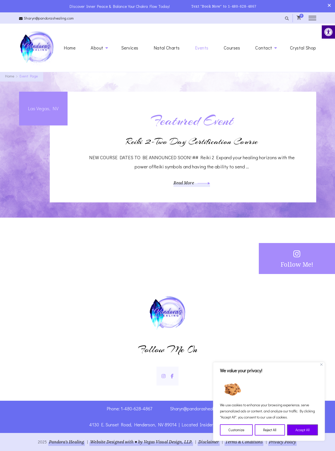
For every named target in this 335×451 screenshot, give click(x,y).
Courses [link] (232, 48)
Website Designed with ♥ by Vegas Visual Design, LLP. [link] (141, 442)
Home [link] (69, 48)
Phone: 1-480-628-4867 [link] (129, 409)
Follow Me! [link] (297, 258)
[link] (328, 32)
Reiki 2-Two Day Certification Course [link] (192, 141)
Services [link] (129, 48)
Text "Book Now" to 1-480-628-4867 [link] (224, 6)
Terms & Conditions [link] (244, 442)
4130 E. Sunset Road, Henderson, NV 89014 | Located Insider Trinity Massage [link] (167, 425)
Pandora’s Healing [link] (66, 442)
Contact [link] (263, 48)
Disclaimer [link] (208, 442)
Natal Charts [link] (167, 48)
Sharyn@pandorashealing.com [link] (49, 18)
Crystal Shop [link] (303, 48)
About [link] (97, 48)
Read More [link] (191, 183)
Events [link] (202, 48)
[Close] (321, 364)
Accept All (302, 429)
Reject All (269, 429)
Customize (236, 429)
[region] (269, 401)
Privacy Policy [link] (282, 442)
